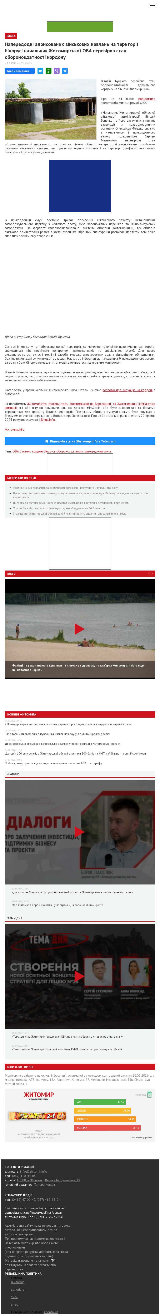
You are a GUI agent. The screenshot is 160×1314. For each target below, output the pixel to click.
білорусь (50, 451)
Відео (11, 574)
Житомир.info (37, 404)
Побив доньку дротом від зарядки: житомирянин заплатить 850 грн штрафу (53, 763)
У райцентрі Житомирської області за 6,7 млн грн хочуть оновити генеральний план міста (69, 513)
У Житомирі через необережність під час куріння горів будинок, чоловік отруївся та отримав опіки (68, 724)
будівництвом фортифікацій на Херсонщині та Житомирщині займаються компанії (80, 406)
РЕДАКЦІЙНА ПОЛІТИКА (23, 1273)
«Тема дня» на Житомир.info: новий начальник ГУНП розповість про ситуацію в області (67, 1049)
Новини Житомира (21, 714)
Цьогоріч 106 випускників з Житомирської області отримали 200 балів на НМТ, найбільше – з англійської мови (75, 753)
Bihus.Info (48, 419)
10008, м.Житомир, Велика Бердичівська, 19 (48, 1180)
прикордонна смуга (97, 451)
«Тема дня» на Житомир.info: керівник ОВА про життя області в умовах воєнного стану (67, 1036)
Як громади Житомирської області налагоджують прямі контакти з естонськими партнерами (71, 503)
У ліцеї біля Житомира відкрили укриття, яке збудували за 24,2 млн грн (59, 508)
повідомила (146, 99)
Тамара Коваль (45, 1184)
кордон (37, 451)
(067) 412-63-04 (48, 1199)
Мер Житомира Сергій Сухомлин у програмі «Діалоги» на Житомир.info (57, 905)
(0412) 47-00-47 (23, 1199)
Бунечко (25, 451)
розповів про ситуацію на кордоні (127, 390)
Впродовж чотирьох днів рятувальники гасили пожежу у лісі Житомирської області (57, 734)
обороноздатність (69, 451)
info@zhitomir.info (33, 1171)
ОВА (15, 451)
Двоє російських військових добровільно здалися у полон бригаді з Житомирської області (62, 744)
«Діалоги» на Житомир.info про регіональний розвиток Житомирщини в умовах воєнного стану (72, 892)
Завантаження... (18, 71)
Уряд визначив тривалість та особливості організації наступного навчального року (65, 488)
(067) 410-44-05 (24, 1176)
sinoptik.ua (51, 1312)
